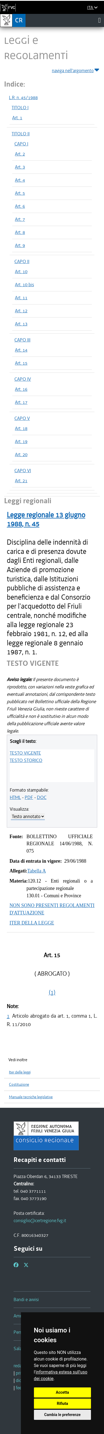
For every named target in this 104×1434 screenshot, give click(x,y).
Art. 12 (21, 311)
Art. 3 (20, 167)
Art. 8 (20, 232)
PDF (29, 797)
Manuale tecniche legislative (31, 1097)
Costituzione (19, 1084)
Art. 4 (20, 180)
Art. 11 (21, 298)
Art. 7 (20, 219)
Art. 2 (20, 154)
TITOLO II (21, 134)
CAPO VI (22, 471)
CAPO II (21, 261)
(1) (52, 992)
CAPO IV (22, 379)
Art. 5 (20, 193)
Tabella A (36, 871)
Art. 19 (21, 441)
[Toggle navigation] (99, 20)
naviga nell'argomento (76, 69)
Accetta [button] (62, 1392)
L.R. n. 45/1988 (23, 97)
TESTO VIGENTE (25, 753)
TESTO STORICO (26, 760)
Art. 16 (21, 389)
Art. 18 (21, 428)
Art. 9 (20, 245)
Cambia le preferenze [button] (62, 1414)
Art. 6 (20, 206)
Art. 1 (17, 118)
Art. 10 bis (24, 285)
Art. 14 (21, 350)
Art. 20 (21, 454)
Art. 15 (21, 363)
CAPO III (22, 340)
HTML (15, 797)
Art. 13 (21, 324)
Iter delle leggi (20, 1072)
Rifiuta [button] (62, 1403)
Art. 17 (21, 402)
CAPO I (21, 144)
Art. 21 (21, 481)
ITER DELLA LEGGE (32, 923)
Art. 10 (21, 271)
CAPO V (22, 418)
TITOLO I (20, 108)
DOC (41, 797)
